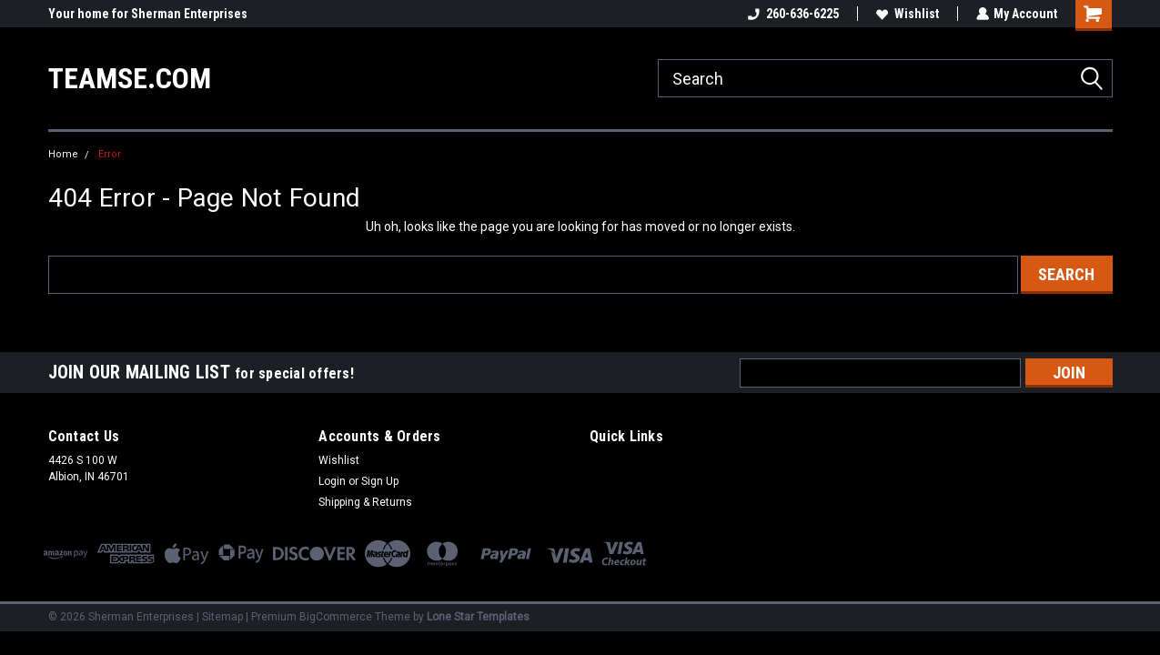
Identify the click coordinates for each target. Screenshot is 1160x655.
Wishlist (906, 13)
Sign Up (379, 481)
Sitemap (222, 616)
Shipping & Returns (365, 502)
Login (332, 481)
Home (63, 154)
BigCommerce (335, 616)
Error (109, 154)
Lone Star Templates (478, 616)
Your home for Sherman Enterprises (147, 13)
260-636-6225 (792, 13)
